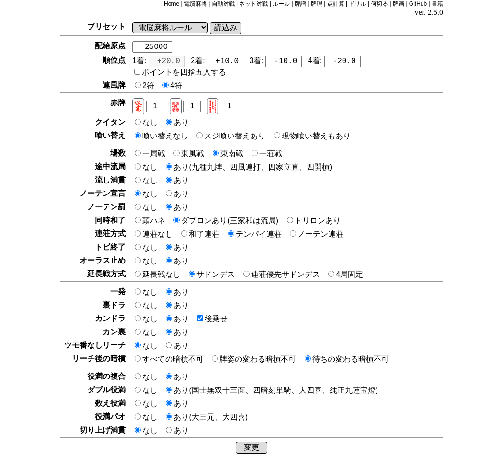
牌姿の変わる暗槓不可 (255, 359)
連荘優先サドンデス (282, 274)
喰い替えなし (162, 136)
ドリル (357, 3)
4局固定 (345, 274)
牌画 (398, 3)
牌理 (316, 3)
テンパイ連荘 (256, 234)
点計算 (335, 3)
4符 (172, 85)
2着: (217, 61)
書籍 (437, 3)
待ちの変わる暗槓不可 (347, 359)
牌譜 (300, 3)
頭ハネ (151, 221)
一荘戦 (267, 153)
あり (177, 122)
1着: (158, 61)
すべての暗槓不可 (170, 359)
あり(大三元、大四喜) (207, 417)
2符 (145, 85)
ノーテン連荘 (316, 234)
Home (171, 3)
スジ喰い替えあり (231, 136)
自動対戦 (223, 3)
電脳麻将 (195, 3)
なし (147, 122)
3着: (276, 61)
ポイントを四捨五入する (180, 72)
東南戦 (229, 153)
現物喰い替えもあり (312, 136)
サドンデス (213, 274)
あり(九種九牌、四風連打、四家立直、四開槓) (249, 167)
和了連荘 (201, 234)
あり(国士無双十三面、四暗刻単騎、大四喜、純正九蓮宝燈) (272, 390)
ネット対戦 (253, 3)
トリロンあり (314, 221)
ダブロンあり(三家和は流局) (226, 221)
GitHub (418, 3)
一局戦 (151, 153)
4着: (334, 61)
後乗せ (212, 319)
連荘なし (155, 234)
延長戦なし (159, 274)
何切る (379, 3)
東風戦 (189, 153)
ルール (281, 3)
